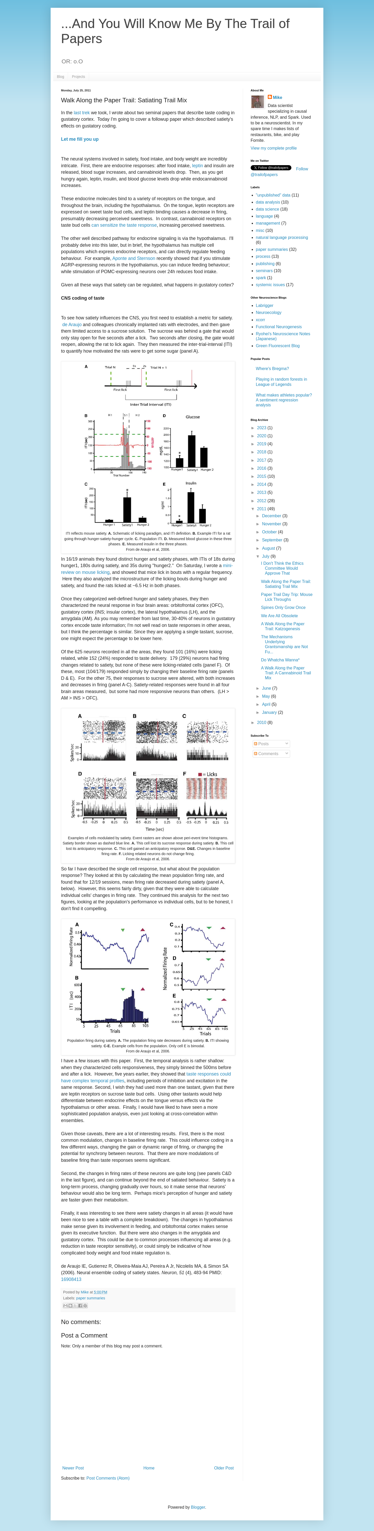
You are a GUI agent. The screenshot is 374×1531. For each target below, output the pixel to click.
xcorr (260, 320)
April (266, 704)
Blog (60, 77)
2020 (262, 436)
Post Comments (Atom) (108, 1478)
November (272, 524)
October (270, 532)
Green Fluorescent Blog (278, 346)
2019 (262, 444)
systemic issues (270, 285)
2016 (262, 468)
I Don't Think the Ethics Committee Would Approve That (282, 568)
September (273, 540)
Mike (277, 97)
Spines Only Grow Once (283, 607)
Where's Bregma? (272, 368)
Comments (266, 753)
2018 (262, 452)
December (272, 516)
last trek (82, 112)
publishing (265, 263)
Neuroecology (269, 312)
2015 (262, 476)
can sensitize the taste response (124, 225)
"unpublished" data (273, 195)
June (267, 688)
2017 (262, 460)
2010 (262, 722)
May (266, 696)
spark (261, 278)
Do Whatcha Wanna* (280, 660)
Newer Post (73, 1468)
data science (267, 209)
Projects (78, 77)
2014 (262, 484)
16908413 (71, 1279)
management (268, 223)
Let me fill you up (80, 139)
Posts (261, 744)
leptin (198, 165)
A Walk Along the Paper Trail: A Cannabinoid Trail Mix (286, 673)
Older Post (224, 1468)
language (264, 216)
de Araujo (72, 324)
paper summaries (90, 1298)
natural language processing (282, 237)
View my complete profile (274, 148)
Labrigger (264, 305)
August (269, 548)
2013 (262, 492)
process (263, 256)
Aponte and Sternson (133, 258)
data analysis (268, 202)
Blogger (198, 1507)
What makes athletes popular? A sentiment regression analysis (284, 400)
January (270, 712)
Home (149, 1468)
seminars (264, 270)
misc (260, 230)
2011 (262, 509)
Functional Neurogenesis (279, 327)
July (266, 556)
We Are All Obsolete (279, 616)
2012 (262, 501)
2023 (262, 428)
